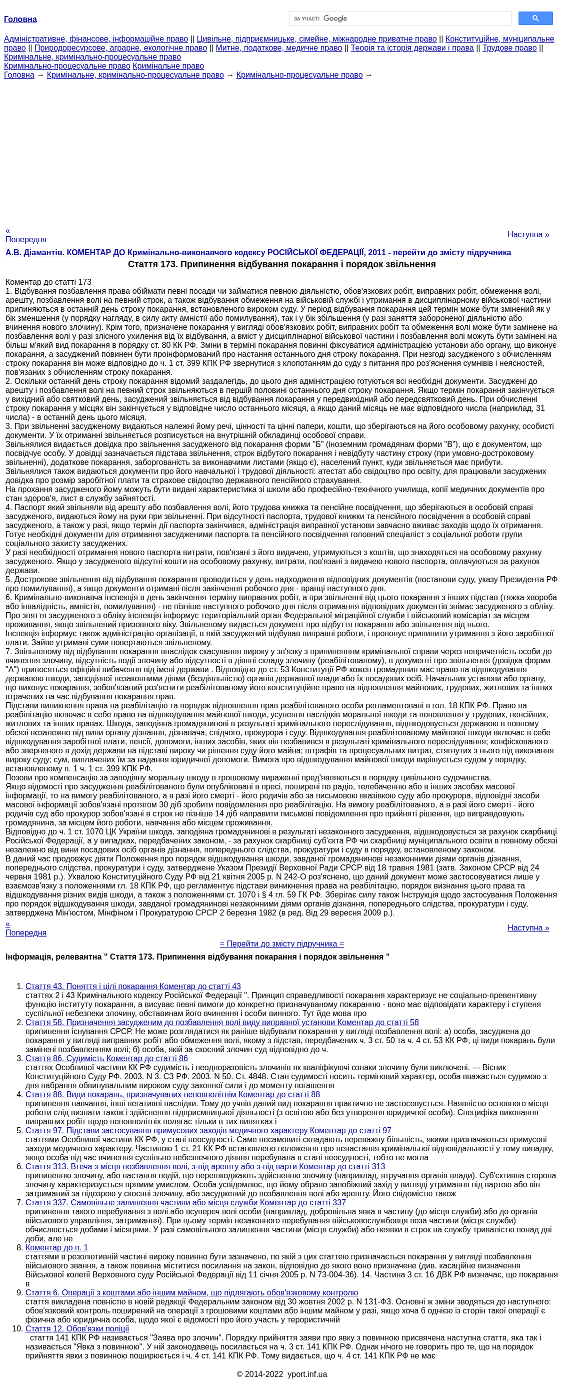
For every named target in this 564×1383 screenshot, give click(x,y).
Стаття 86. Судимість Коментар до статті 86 (107, 1058)
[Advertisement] (282, 150)
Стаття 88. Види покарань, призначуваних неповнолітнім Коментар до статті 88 (173, 1094)
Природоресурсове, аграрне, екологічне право (120, 48)
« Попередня (26, 235)
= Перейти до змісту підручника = (282, 944)
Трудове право (509, 48)
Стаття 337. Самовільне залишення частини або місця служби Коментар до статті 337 (186, 1202)
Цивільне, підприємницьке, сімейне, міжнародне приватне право (317, 39)
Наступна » (529, 234)
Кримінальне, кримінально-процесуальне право (92, 57)
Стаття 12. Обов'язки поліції (77, 1328)
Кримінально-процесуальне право (67, 66)
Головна (19, 75)
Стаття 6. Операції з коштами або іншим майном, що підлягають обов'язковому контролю (192, 1292)
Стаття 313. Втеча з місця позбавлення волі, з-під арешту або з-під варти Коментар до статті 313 (205, 1166)
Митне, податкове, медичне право (279, 48)
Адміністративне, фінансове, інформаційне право (96, 39)
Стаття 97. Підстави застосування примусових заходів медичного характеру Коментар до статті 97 (209, 1130)
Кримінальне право (168, 66)
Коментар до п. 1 (57, 1247)
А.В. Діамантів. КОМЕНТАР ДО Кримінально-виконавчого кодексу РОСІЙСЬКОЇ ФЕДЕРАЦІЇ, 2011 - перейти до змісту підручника (258, 252)
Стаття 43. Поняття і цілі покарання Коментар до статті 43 (133, 986)
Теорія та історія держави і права (412, 48)
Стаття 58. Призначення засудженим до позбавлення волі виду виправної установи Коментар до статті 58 (222, 1022)
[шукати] (399, 18)
